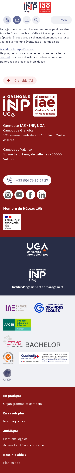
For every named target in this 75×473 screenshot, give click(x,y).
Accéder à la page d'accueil (17, 49)
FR (17, 20)
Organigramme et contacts (22, 404)
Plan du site (11, 463)
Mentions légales (15, 439)
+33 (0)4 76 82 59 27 (27, 180)
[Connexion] (7, 20)
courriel (5, 57)
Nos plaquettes (14, 421)
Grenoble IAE (19, 80)
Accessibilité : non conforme (23, 445)
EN (27, 20)
